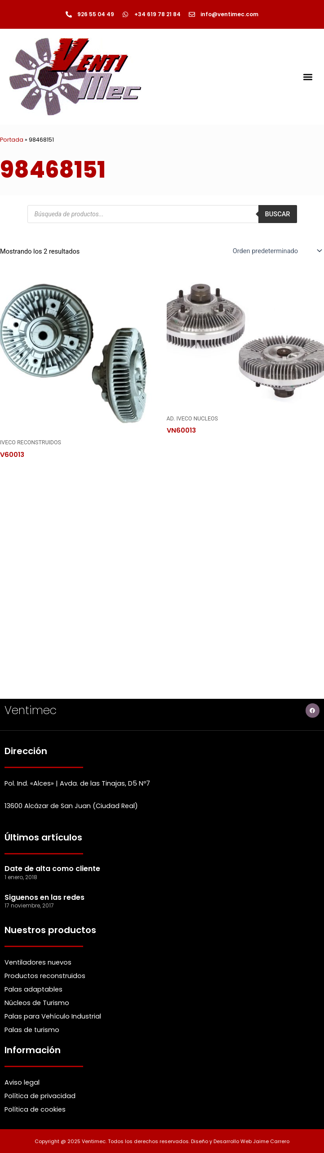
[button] (307, 76)
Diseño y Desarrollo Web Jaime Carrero (240, 1141)
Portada (11, 139)
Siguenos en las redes (44, 897)
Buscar (277, 214)
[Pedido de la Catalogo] (276, 251)
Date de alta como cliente (52, 868)
